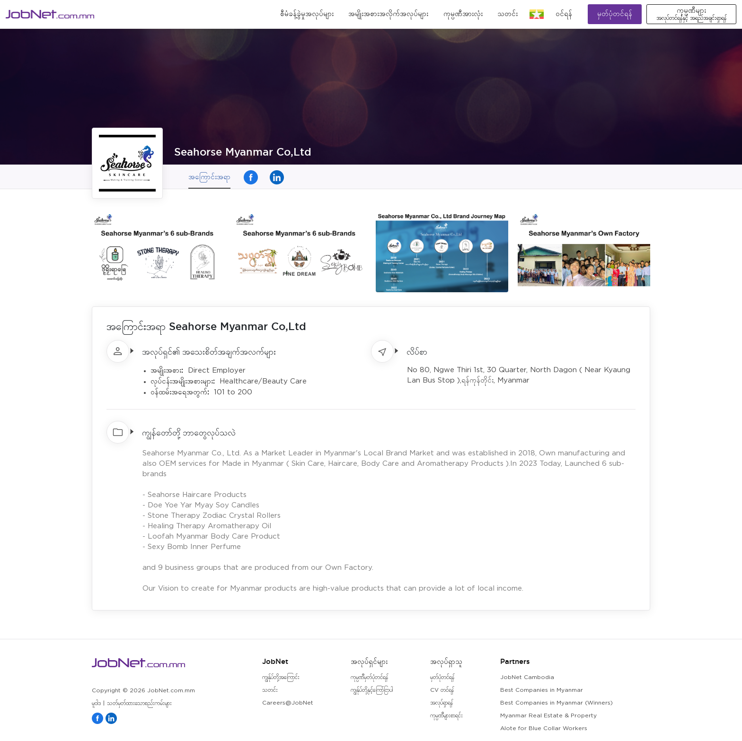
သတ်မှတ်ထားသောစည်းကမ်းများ (139, 703)
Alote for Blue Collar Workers (543, 728)
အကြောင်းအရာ (209, 177)
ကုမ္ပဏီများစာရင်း (446, 715)
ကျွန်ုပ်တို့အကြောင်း (281, 677)
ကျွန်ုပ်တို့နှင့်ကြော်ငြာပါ (372, 690)
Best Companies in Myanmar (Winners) (556, 703)
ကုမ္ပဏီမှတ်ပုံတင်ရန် (369, 677)
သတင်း (507, 14)
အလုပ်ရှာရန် (441, 703)
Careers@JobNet (287, 703)
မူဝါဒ (96, 703)
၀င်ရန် (564, 14)
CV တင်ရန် (442, 690)
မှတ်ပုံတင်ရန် (614, 14)
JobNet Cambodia (527, 677)
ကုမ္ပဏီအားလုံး (463, 14)
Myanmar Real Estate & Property (548, 715)
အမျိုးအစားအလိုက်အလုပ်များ (388, 14)
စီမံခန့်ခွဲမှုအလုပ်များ (307, 14)
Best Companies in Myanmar (541, 690)
